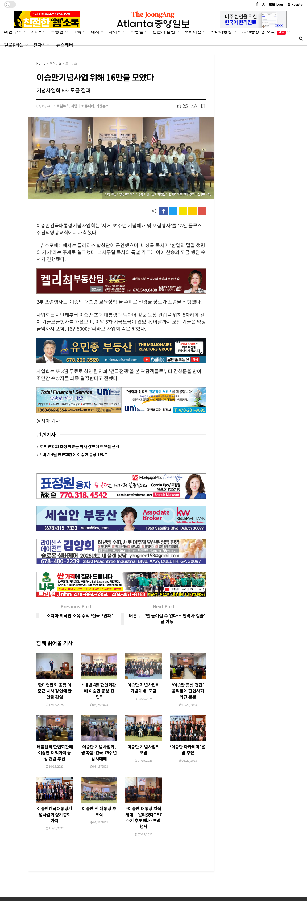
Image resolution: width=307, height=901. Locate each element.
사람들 (137, 31)
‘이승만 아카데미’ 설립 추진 (188, 738)
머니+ (36, 31)
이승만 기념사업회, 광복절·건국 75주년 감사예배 (99, 734)
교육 (77, 31)
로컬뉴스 (71, 63)
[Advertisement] (153, 869)
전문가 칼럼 (164, 31)
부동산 (57, 31)
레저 (95, 31)
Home (40, 63)
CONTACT (58, 893)
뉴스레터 (64, 44)
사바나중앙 (221, 31)
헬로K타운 (14, 44)
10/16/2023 (55, 748)
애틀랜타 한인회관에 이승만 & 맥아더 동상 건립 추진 (55, 734)
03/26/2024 (143, 680)
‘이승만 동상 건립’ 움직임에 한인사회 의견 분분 (188, 672)
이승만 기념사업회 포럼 (143, 737)
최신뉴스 (12, 31)
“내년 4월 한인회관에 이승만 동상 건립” (73, 454)
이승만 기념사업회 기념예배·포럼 (143, 669)
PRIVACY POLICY (84, 893)
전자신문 (41, 44)
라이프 (115, 31)
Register (295, 4)
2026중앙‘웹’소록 (263, 31)
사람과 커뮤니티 (82, 105)
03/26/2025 (99, 686)
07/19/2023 (143, 747)
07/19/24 (43, 105)
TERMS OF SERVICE (118, 893)
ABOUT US (36, 893)
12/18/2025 (55, 686)
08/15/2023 (99, 748)
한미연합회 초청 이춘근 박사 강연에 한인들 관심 (79, 446)
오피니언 (192, 31)
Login (279, 4)
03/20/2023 (188, 749)
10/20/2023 (188, 686)
